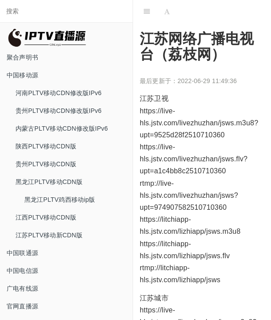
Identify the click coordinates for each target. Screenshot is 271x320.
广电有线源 (22, 288)
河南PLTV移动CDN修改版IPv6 (59, 92)
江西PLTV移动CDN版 (46, 217)
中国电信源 (22, 270)
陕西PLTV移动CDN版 (46, 146)
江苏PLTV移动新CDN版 (49, 235)
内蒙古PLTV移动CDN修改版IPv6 (62, 128)
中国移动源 (22, 75)
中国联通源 (22, 252)
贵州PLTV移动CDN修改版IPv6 (59, 110)
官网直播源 (22, 306)
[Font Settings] (167, 11)
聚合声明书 (22, 57)
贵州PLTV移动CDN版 (46, 164)
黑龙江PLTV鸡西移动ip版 (59, 199)
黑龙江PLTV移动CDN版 (49, 181)
